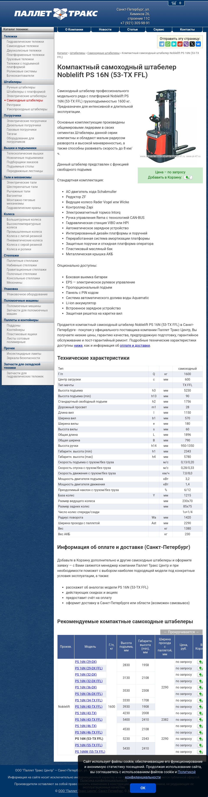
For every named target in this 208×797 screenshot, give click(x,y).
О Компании (74, 29)
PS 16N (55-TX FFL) (88, 745)
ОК (143, 788)
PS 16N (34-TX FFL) (88, 700)
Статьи (132, 29)
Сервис (159, 29)
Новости (105, 29)
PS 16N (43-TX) (86, 713)
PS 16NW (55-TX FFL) (90, 752)
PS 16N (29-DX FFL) (89, 668)
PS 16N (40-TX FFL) (88, 707)
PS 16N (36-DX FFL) (89, 694)
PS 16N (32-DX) (86, 675)
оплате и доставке (135, 345)
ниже (78, 345)
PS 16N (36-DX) (86, 687)
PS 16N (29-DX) (86, 662)
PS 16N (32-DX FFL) (89, 681)
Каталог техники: (15, 29)
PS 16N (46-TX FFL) (88, 732)
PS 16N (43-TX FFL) (88, 720)
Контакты (187, 29)
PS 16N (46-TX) (86, 726)
